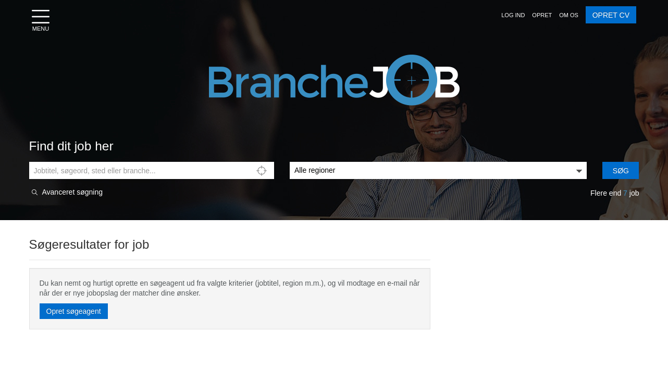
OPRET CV (610, 15)
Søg (621, 171)
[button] (513, 15)
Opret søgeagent (73, 311)
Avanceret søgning (72, 192)
